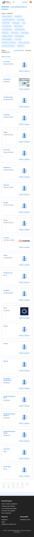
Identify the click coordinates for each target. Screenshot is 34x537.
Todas (3, 13)
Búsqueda (14, 2)
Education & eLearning (9, 42)
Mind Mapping (19, 36)
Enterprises (18, 16)
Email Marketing (19, 29)
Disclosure (4, 519)
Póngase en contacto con (8, 524)
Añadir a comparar (24, 71)
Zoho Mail (6, 449)
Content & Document (8, 46)
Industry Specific (7, 16)
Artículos (28, 50)
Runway (5, 202)
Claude (5, 326)
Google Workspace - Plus (9, 397)
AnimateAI (6, 114)
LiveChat (6, 237)
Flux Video (6, 150)
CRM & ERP (6, 23)
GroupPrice (6, 79)
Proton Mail (6, 466)
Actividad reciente (25, 519)
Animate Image (8, 97)
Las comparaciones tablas (9, 508)
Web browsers (18, 26)
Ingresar (25, 2)
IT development (6, 26)
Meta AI (5, 361)
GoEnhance (7, 167)
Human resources (23, 42)
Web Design (24, 33)
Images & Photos (7, 36)
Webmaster (16, 23)
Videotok (6, 185)
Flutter (5, 255)
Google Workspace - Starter (9, 432)
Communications (7, 29)
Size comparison (6, 513)
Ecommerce (14, 33)
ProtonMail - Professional (7, 379)
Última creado (5, 56)
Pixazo (5, 220)
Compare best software (8, 506)
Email (5, 275)
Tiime (5, 308)
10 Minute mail (7, 273)
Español (31, 2)
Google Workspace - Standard (9, 414)
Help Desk (5, 33)
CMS (23, 23)
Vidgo (5, 132)
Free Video (6, 61)
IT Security (18, 39)
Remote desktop (7, 39)
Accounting (20, 19)
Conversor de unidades (8, 510)
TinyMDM (6, 290)
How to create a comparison (9, 504)
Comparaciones (19, 50)
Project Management (8, 19)
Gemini (5, 343)
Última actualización (5, 51)
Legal (3, 522)
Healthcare (20, 46)
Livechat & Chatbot (8, 240)
